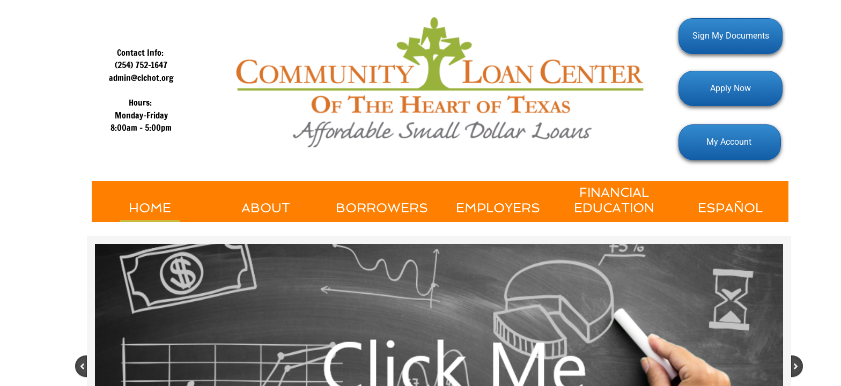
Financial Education (614, 200)
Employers (498, 208)
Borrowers (382, 208)
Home (150, 208)
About (265, 208)
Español (730, 208)
